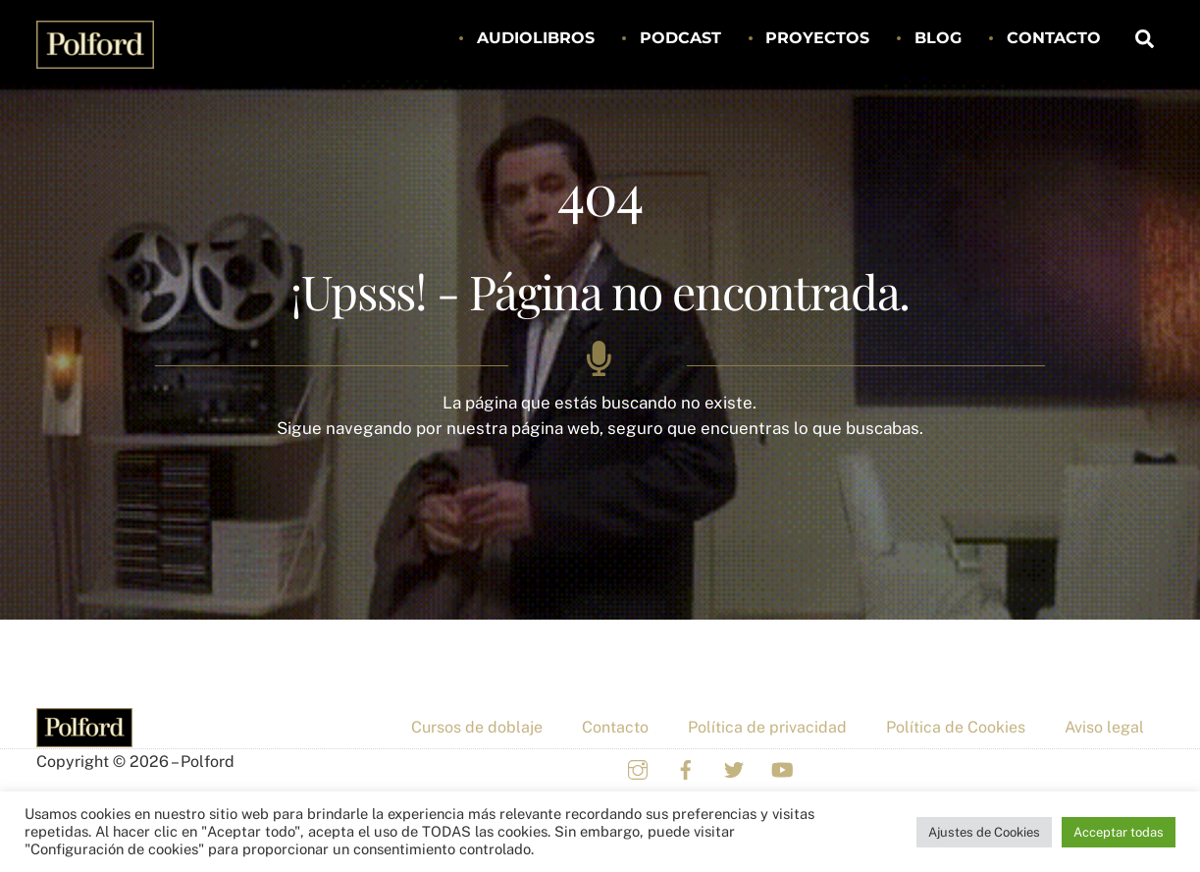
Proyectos (817, 37)
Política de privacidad (767, 727)
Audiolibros (536, 37)
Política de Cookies (955, 727)
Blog (938, 37)
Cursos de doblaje (477, 727)
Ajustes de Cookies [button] (984, 832)
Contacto (1054, 37)
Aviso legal (1104, 727)
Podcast (680, 37)
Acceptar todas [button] (1118, 832)
